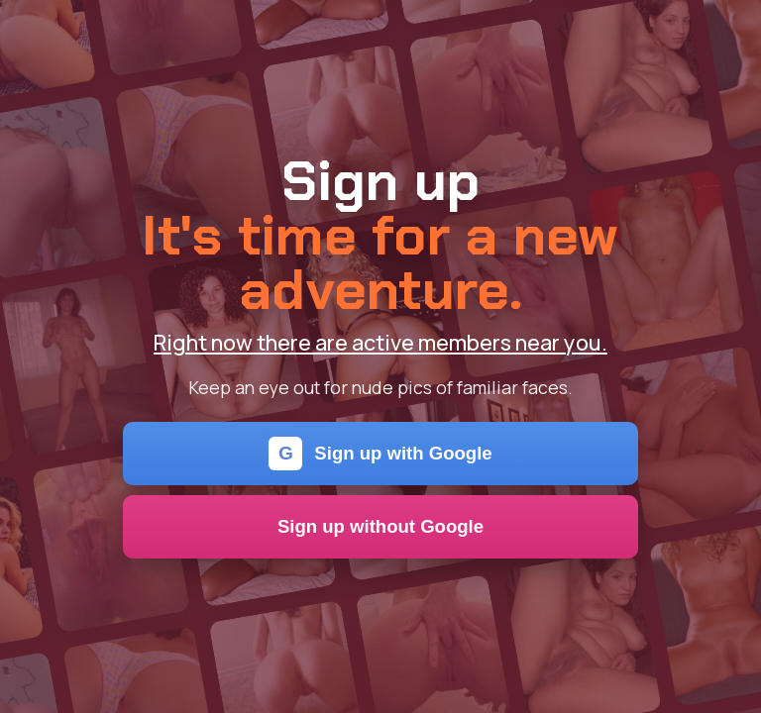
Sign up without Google (380, 526)
